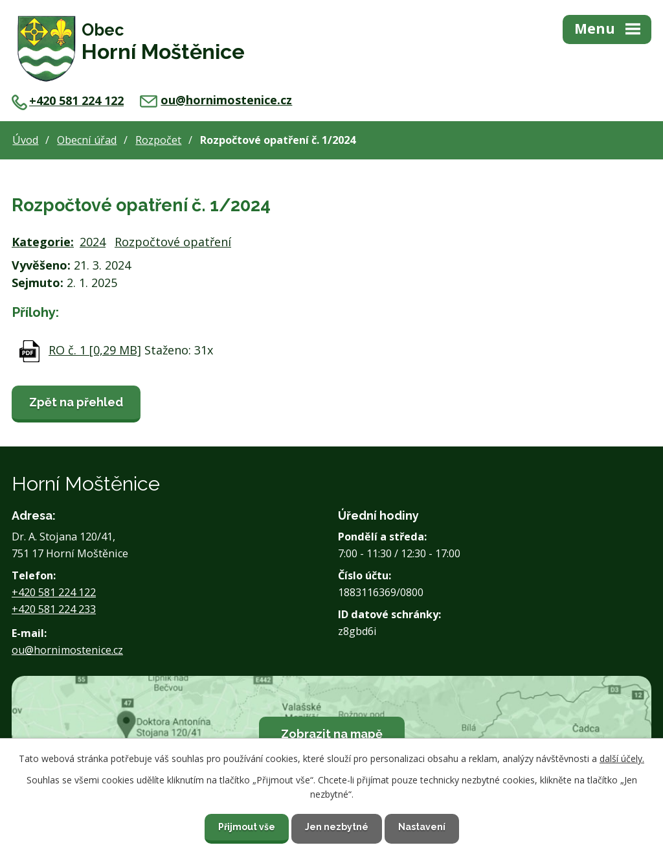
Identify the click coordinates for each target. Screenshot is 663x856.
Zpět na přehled (76, 402)
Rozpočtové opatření (173, 241)
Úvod (25, 140)
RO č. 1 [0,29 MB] (95, 350)
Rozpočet (158, 140)
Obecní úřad (87, 140)
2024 (93, 241)
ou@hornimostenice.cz (216, 100)
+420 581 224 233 (54, 609)
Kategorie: (43, 241)
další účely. (622, 758)
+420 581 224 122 (68, 100)
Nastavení (421, 827)
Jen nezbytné (336, 827)
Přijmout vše (246, 827)
